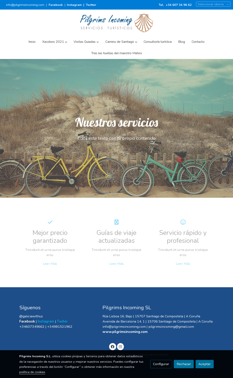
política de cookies (32, 372)
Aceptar (204, 364)
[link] (116, 23)
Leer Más (50, 263)
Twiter (62, 321)
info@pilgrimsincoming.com (25, 5)
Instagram (74, 5)
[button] (54, 42)
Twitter (91, 5)
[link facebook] (112, 346)
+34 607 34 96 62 (179, 5)
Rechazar (184, 364)
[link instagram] (120, 346)
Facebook (56, 5)
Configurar (161, 364)
